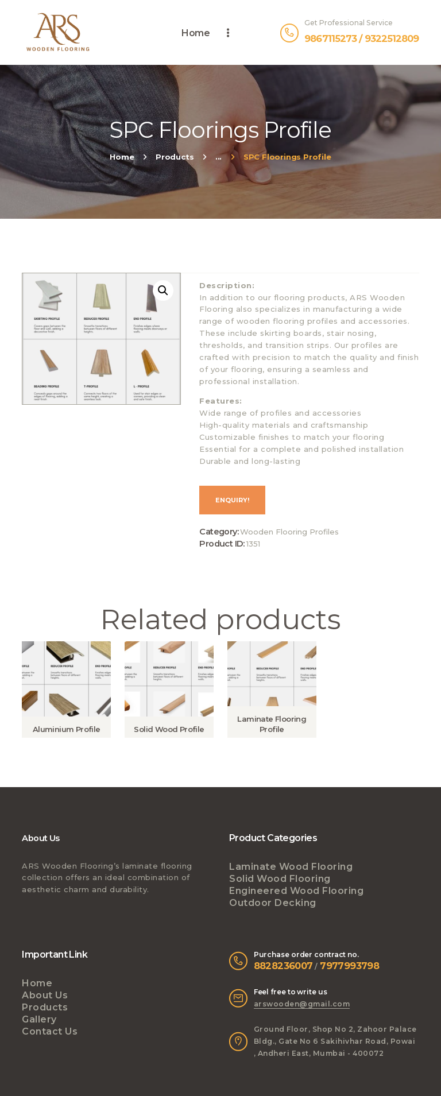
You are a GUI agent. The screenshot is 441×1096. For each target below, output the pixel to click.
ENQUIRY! (232, 500)
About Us (45, 995)
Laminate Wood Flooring (291, 866)
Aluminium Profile (66, 729)
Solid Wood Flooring (280, 878)
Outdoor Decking (272, 902)
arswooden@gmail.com (302, 1004)
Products (175, 156)
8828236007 (283, 965)
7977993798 (349, 965)
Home (122, 156)
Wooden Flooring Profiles (289, 531)
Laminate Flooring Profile (271, 724)
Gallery (39, 1019)
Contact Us (50, 1031)
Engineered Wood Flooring (296, 890)
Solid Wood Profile (169, 729)
